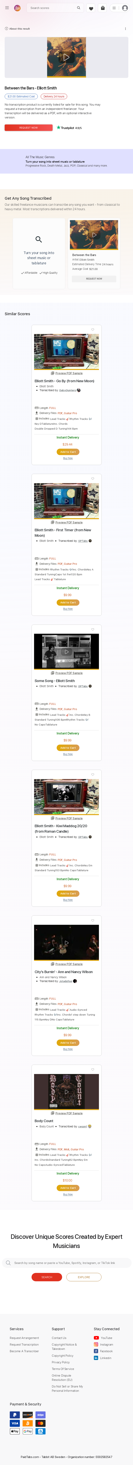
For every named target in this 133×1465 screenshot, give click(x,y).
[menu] (7, 8)
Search (46, 1277)
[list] (114, 7)
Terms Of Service (63, 1369)
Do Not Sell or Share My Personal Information (67, 1388)
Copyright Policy (62, 1355)
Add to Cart (68, 451)
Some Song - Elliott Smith (55, 681)
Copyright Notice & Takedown (64, 1346)
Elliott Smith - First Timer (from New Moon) (63, 533)
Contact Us (59, 1338)
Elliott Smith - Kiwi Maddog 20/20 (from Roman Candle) (61, 829)
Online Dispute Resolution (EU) (62, 1377)
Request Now (28, 127)
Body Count (44, 1121)
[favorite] (90, 8)
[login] (125, 8)
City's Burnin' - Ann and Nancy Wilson (64, 972)
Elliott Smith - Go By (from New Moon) (64, 381)
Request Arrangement (24, 1338)
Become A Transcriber (24, 1351)
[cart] (102, 8)
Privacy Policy (61, 1362)
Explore (84, 1277)
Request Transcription (24, 1344)
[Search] (79, 8)
